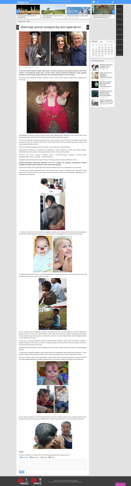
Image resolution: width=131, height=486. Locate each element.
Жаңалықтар (22, 21)
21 (96, 53)
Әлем (28, 21)
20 (93, 53)
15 (99, 51)
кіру (51, 455)
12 (112, 49)
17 (105, 51)
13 (93, 51)
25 (108, 53)
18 (108, 51)
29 (99, 55)
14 (96, 51)
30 (102, 55)
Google (44, 457)
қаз (31, 1)
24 (105, 53)
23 (102, 53)
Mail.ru (53, 457)
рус (33, 1)
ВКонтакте (35, 457)
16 (102, 51)
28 (96, 55)
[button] (120, 484)
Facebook (25, 457)
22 (99, 53)
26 (112, 53)
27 (93, 55)
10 (105, 49)
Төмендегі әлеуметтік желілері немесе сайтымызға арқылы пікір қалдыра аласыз (44, 455)
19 (112, 51)
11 (108, 49)
